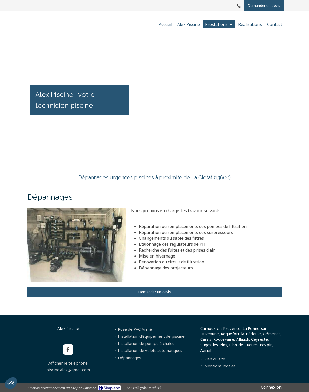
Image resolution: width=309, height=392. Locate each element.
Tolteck (156, 387)
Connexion (271, 387)
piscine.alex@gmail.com (68, 369)
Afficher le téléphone (68, 363)
